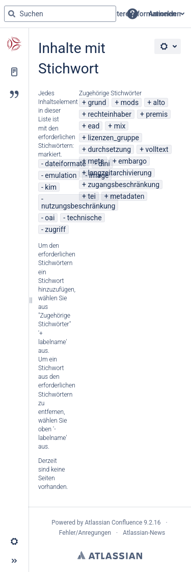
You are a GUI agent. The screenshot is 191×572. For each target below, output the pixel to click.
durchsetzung (109, 149)
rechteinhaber (109, 114)
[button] (132, 14)
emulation (60, 175)
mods (130, 102)
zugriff (55, 229)
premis (157, 114)
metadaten (127, 196)
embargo (132, 161)
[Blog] (14, 94)
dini (104, 164)
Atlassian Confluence (113, 522)
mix (120, 126)
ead (93, 126)
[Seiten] (14, 72)
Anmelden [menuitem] (165, 14)
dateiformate (65, 164)
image (99, 175)
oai (49, 218)
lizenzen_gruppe (113, 138)
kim (51, 187)
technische (84, 218)
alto (159, 102)
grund (97, 102)
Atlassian (109, 555)
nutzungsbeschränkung (78, 206)
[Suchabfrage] (60, 14)
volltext (157, 149)
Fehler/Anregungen (85, 532)
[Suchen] (12, 14)
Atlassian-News (144, 532)
